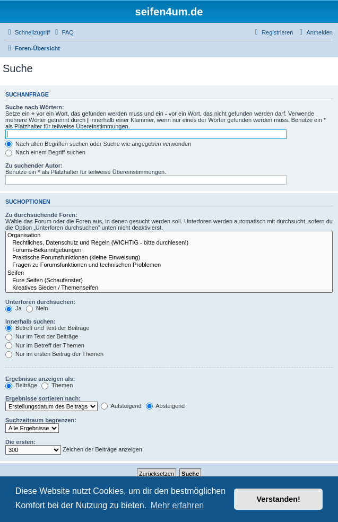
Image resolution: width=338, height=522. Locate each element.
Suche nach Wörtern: (34, 107)
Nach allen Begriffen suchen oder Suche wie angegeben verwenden (98, 144)
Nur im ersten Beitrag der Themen (54, 354)
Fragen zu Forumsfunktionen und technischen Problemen (169, 265)
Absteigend (165, 406)
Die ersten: (20, 442)
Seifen (169, 273)
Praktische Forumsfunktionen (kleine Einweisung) (169, 258)
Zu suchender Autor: (34, 165)
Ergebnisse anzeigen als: (40, 379)
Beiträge (21, 385)
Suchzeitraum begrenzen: (40, 420)
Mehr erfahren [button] (177, 505)
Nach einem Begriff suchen (45, 152)
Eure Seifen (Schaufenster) (169, 280)
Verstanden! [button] (278, 499)
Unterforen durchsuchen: (40, 302)
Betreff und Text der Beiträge (47, 328)
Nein (37, 308)
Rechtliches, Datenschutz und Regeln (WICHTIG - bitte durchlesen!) (169, 243)
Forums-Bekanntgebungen (169, 250)
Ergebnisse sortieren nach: (43, 398)
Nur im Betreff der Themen (44, 345)
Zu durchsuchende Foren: (41, 215)
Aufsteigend (121, 406)
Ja (13, 308)
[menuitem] (63, 32)
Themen (57, 385)
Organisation (169, 235)
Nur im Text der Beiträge (41, 336)
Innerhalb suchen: (30, 321)
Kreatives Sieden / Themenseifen (169, 288)
